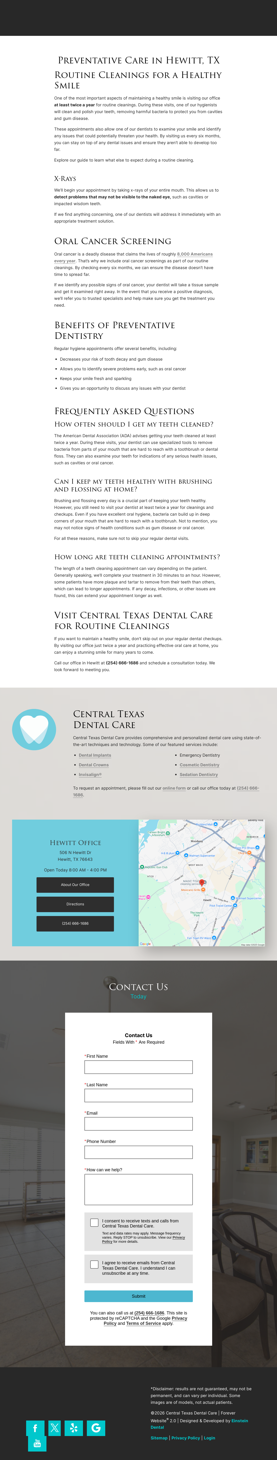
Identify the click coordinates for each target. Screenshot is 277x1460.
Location (203, 18)
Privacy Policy (186, 1438)
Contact (228, 18)
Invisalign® (90, 774)
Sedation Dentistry (199, 774)
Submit (138, 1296)
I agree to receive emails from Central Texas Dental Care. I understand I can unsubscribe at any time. (138, 1268)
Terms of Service (143, 1323)
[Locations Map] (202, 882)
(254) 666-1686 (149, 1313)
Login (209, 1438)
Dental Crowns (94, 765)
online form (174, 788)
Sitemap (159, 1438)
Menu (255, 18)
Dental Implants (95, 755)
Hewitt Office (75, 843)
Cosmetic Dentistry (199, 765)
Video (147, 18)
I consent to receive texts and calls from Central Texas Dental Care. (144, 1231)
